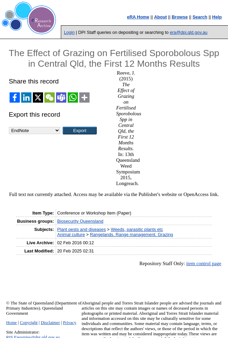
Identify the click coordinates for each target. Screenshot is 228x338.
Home (11, 322)
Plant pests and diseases (81, 229)
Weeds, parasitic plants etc (137, 229)
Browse (180, 17)
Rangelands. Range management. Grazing (131, 234)
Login (69, 32)
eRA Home (138, 17)
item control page (204, 263)
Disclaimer (50, 322)
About (160, 17)
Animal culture (71, 234)
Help (217, 17)
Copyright (29, 322)
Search (199, 17)
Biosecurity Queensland (80, 221)
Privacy (69, 322)
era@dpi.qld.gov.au (188, 32)
